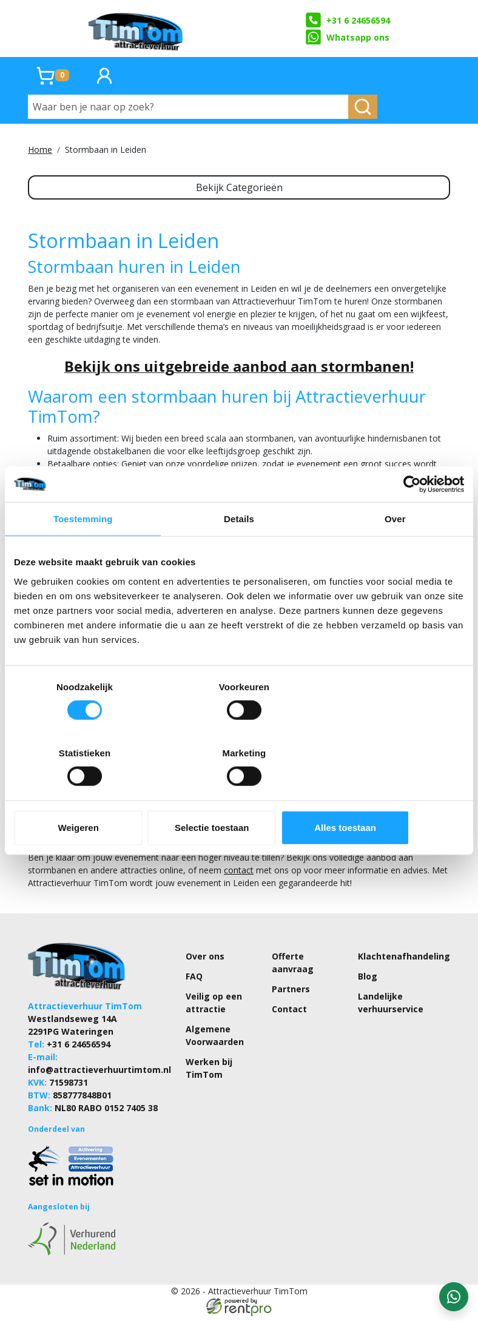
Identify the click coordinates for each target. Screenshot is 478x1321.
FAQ (194, 980)
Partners (291, 993)
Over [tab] (395, 552)
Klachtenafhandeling (404, 960)
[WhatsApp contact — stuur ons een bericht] (453, 1296)
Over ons (205, 960)
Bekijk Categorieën (239, 187)
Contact (289, 1013)
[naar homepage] (136, 28)
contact (239, 874)
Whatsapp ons (347, 37)
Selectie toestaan (239, 794)
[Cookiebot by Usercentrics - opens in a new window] (411, 517)
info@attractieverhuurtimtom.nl (99, 1074)
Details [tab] (239, 552)
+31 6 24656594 (347, 20)
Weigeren (87, 794)
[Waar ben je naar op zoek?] (188, 107)
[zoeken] (362, 107)
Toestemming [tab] (83, 552)
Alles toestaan (391, 794)
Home (40, 149)
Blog (367, 980)
